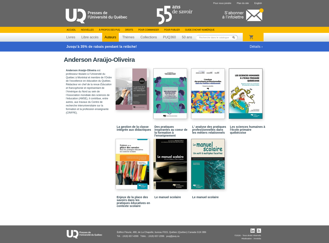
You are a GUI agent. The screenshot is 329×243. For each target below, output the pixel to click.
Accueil (71, 30)
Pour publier (172, 30)
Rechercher (235, 37)
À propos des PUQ (109, 30)
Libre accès (90, 37)
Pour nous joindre (222, 3)
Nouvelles (87, 30)
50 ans (187, 37)
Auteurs (110, 37)
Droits (129, 30)
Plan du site (243, 3)
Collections (148, 37)
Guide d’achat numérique (200, 30)
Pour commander (148, 30)
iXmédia (257, 238)
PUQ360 (169, 37)
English (258, 3)
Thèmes (128, 37)
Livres (70, 37)
